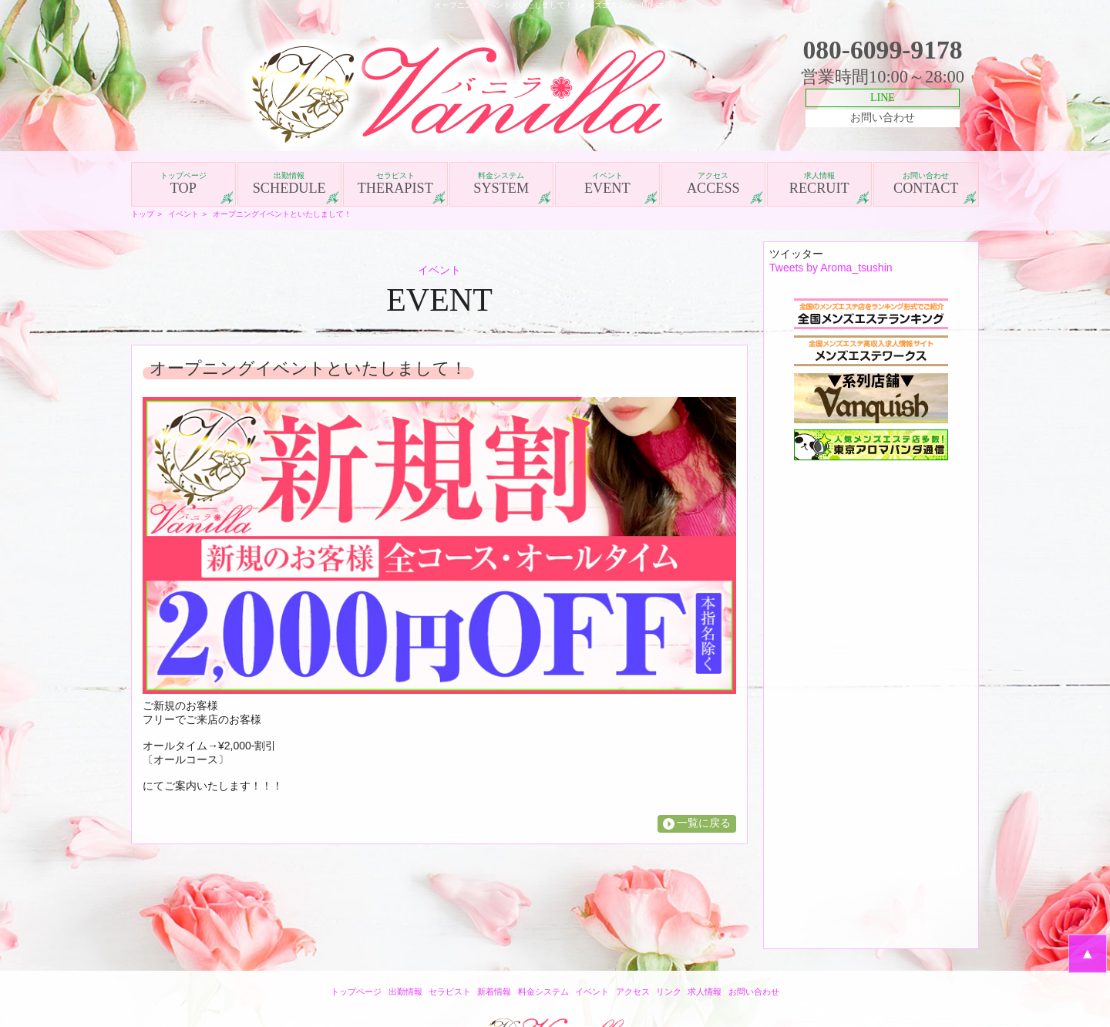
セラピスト (450, 991)
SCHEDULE (290, 183)
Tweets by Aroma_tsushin (831, 267)
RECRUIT (819, 183)
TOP (183, 183)
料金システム (543, 991)
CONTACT (927, 183)
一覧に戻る (704, 823)
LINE (882, 97)
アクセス (633, 991)
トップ (142, 214)
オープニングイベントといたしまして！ (282, 214)
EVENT (607, 183)
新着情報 (494, 991)
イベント (183, 214)
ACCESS (714, 183)
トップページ (356, 991)
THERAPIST (395, 183)
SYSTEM (502, 183)
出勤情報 (405, 991)
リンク (668, 991)
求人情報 (705, 991)
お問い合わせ (882, 117)
